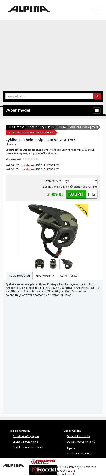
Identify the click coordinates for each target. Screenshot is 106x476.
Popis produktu (19, 276)
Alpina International (81, 453)
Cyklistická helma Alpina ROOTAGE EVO (32, 132)
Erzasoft (70, 474)
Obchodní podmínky (78, 436)
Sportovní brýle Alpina (25, 441)
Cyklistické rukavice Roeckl (28, 447)
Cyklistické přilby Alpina (26, 436)
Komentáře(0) (69, 276)
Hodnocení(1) (45, 276)
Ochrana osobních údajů (81, 441)
